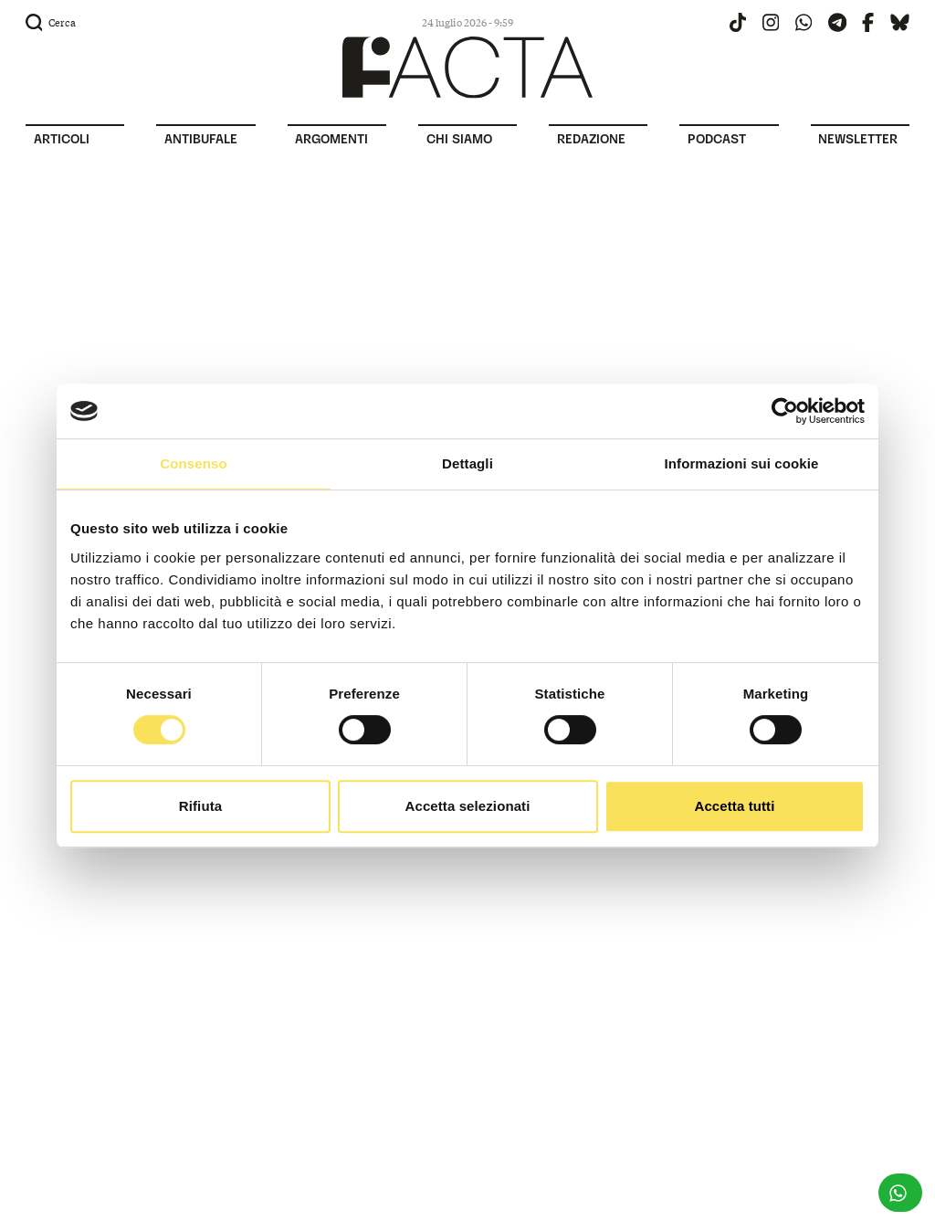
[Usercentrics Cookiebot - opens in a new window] (785, 411)
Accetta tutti (735, 806)
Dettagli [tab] (467, 463)
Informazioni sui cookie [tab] (742, 463)
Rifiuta (200, 806)
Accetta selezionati (468, 806)
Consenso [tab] (193, 463)
